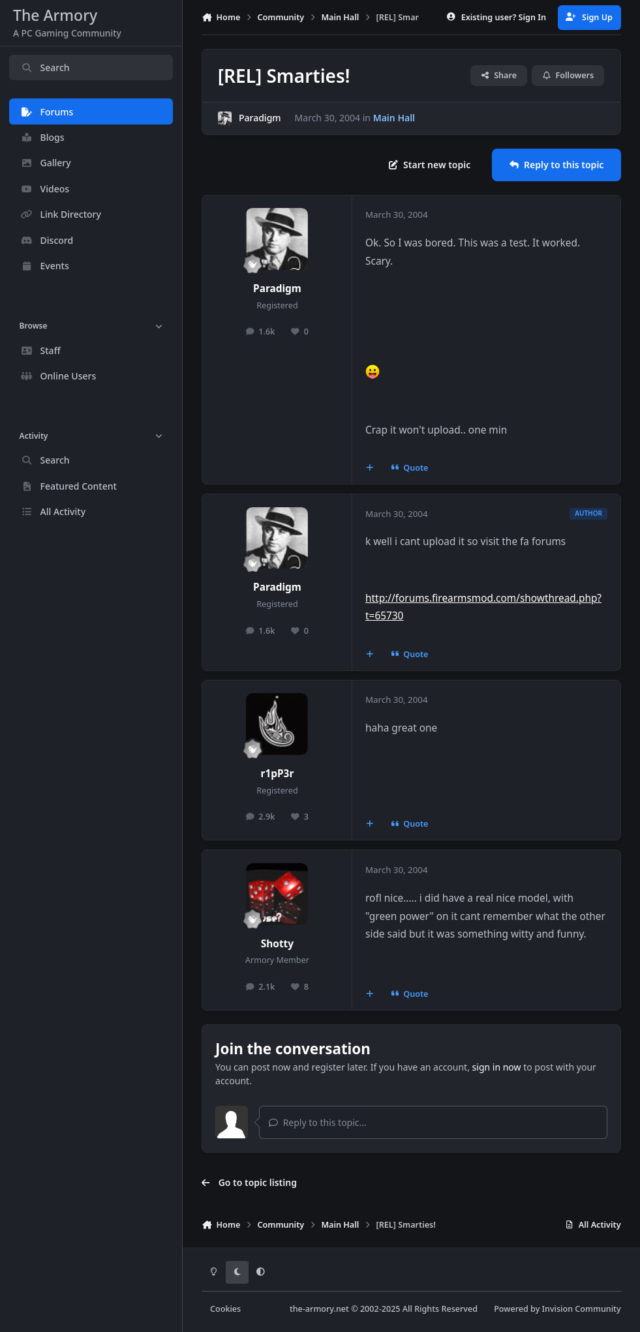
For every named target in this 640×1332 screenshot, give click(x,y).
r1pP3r (277, 773)
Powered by (557, 1308)
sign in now (496, 1067)
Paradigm (260, 118)
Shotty (277, 944)
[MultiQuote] (370, 468)
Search (45, 67)
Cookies (225, 1308)
